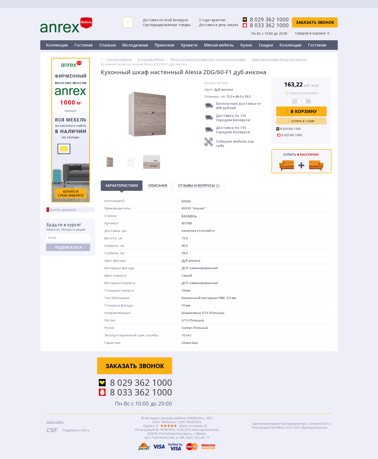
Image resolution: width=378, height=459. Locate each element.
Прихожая (164, 45)
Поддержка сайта (75, 430)
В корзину (301, 111)
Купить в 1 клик (301, 121)
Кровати (189, 45)
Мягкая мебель (219, 45)
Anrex (186, 201)
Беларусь (189, 215)
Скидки (266, 45)
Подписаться (68, 247)
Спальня (107, 45)
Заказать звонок (315, 22)
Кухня (246, 45)
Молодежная (135, 45)
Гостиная (83, 45)
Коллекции (57, 45)
